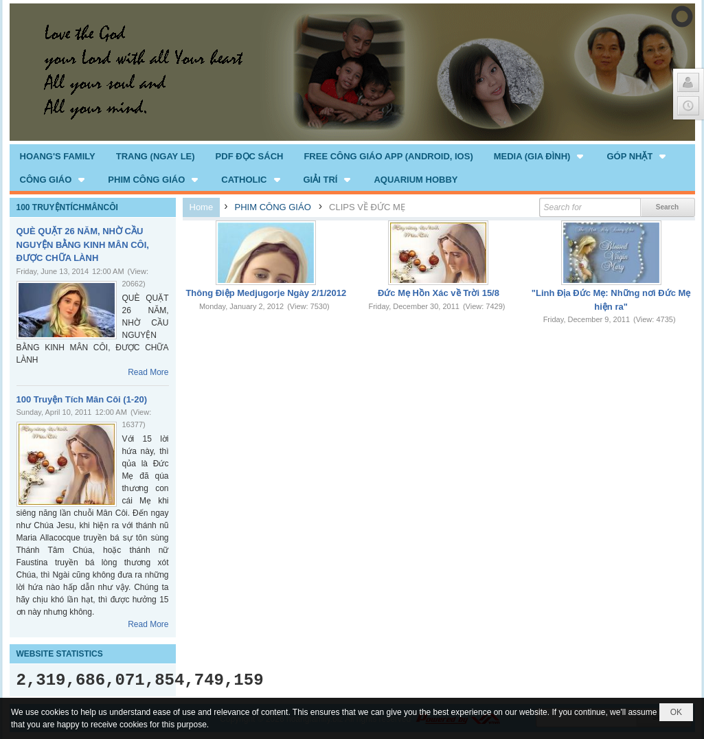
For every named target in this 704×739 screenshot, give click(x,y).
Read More (148, 372)
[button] (540, 156)
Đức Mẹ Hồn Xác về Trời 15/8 (438, 293)
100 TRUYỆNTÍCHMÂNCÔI (67, 207)
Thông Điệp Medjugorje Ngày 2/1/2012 (265, 293)
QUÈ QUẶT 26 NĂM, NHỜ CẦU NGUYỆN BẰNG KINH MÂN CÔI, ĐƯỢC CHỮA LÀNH (82, 244)
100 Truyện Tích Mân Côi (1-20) (82, 399)
